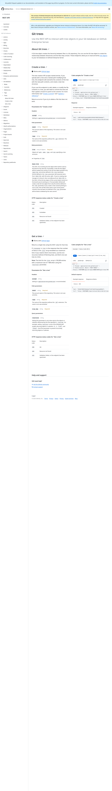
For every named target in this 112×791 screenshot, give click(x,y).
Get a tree (38, 236)
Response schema (91, 107)
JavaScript (81, 85)
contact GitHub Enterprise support (41, 19)
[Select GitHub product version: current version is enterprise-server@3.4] (25, 9)
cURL (74, 85)
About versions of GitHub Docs (66, 27)
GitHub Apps (46, 71)
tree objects (103, 56)
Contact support (37, 387)
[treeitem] (14, 24)
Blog (76, 398)
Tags (5, 93)
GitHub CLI (89, 260)
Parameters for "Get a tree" (41, 270)
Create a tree (39, 67)
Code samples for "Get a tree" (82, 245)
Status (56, 398)
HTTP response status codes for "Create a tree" (47, 198)
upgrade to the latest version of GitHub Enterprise (78, 17)
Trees (5, 95)
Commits (6, 87)
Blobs (5, 84)
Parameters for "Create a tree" (42, 107)
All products (6, 14)
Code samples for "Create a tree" (83, 75)
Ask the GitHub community (40, 384)
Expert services (69, 398)
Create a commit (48, 94)
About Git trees (40, 49)
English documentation (100, 3)
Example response (78, 107)
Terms (46, 398)
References (7, 90)
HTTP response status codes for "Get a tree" (46, 337)
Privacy (51, 398)
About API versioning (98, 27)
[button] (49, 158)
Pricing (62, 398)
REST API (6, 18)
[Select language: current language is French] (109, 9)
